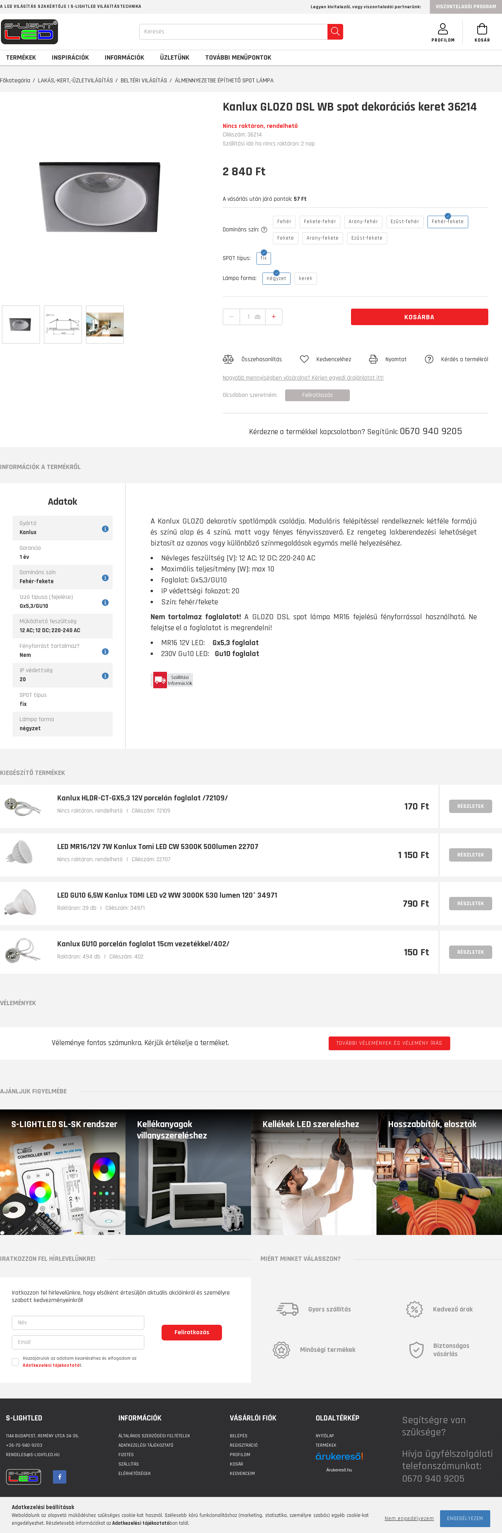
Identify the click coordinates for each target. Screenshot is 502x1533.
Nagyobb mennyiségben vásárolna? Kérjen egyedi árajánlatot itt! (303, 378)
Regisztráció (244, 1445)
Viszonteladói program (466, 6)
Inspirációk (70, 57)
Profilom (240, 1455)
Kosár (236, 1464)
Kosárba (419, 317)
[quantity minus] (231, 317)
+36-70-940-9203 (24, 1445)
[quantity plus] (274, 317)
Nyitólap (325, 1436)
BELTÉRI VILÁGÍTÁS (144, 80)
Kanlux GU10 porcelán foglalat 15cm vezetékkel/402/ (143, 944)
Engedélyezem (465, 1518)
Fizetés (126, 1455)
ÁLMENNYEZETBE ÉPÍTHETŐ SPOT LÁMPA (224, 80)
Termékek (326, 1445)
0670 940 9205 (431, 431)
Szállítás (128, 1464)
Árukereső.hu (339, 1470)
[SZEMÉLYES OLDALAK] (443, 32)
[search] (335, 32)
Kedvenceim (242, 1474)
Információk (124, 57)
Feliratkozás (192, 1332)
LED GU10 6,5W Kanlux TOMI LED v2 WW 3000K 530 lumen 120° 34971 (167, 895)
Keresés (154, 31)
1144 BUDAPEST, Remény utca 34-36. (42, 1436)
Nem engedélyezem (409, 1518)
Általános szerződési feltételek (154, 1436)
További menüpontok (238, 57)
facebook (59, 1477)
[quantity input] (249, 317)
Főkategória (15, 80)
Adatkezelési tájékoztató (145, 1445)
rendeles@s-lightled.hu (33, 1455)
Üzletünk (174, 57)
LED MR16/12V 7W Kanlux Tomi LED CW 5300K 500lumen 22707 (157, 847)
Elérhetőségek (134, 1474)
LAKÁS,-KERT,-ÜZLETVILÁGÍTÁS (75, 80)
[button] (252, 360)
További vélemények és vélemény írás (389, 1043)
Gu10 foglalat (237, 654)
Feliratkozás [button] (317, 395)
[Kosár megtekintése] (482, 32)
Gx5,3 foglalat (236, 643)
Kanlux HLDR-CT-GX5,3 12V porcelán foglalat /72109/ (142, 798)
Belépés (238, 1436)
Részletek (470, 806)
